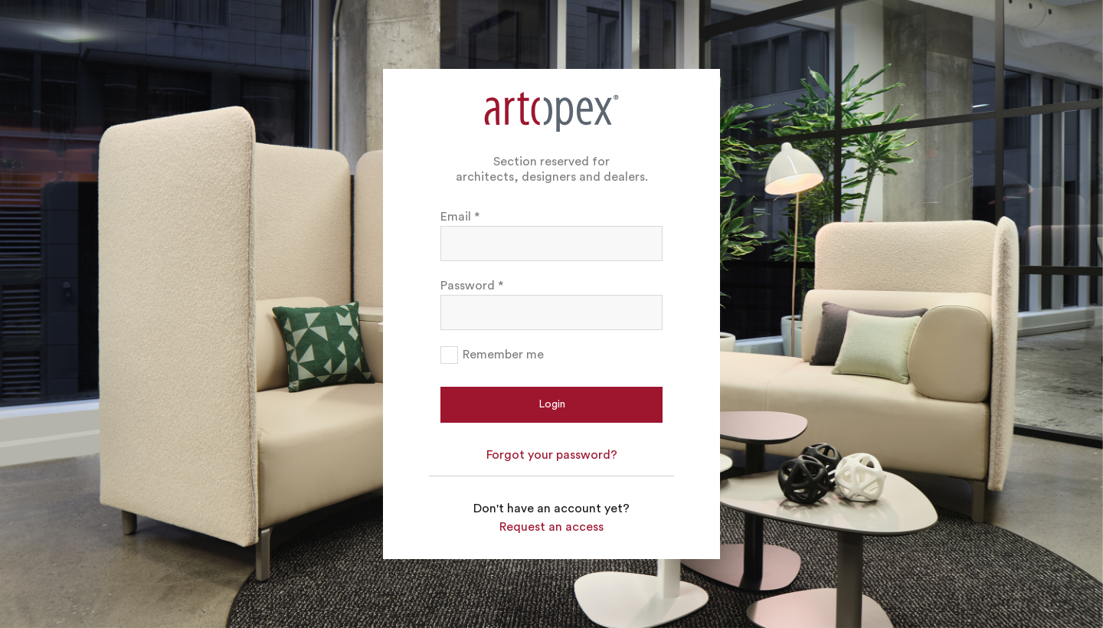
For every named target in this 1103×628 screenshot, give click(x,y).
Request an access (551, 527)
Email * (459, 217)
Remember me (503, 354)
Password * (471, 286)
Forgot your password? (551, 455)
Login (551, 404)
